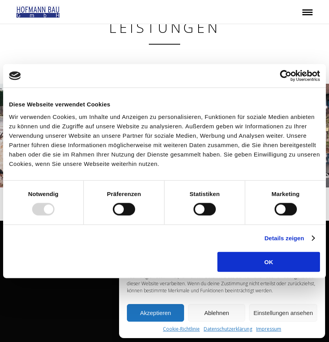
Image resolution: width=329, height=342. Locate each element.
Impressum (268, 329)
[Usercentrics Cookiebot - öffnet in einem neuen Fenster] (285, 76)
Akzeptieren (155, 313)
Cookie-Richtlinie (181, 329)
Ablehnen (216, 313)
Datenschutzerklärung (228, 329)
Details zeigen (284, 238)
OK (268, 261)
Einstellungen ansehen (283, 313)
